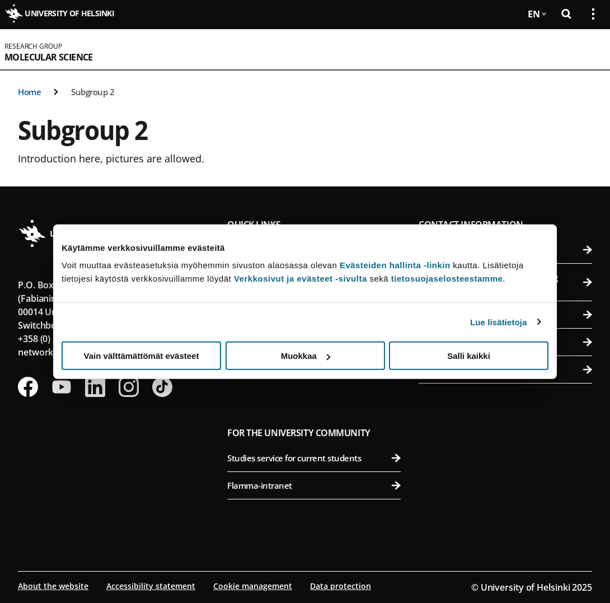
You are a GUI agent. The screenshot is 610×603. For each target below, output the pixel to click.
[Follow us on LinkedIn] (95, 387)
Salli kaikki (468, 356)
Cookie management (252, 586)
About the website (53, 586)
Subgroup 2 (92, 91)
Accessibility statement (150, 586)
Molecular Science (48, 57)
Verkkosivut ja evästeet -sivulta (300, 278)
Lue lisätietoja (498, 321)
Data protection (340, 586)
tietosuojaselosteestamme (447, 278)
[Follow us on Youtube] (61, 387)
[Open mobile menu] (588, 49)
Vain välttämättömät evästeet (141, 356)
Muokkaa (305, 356)
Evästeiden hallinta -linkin (395, 265)
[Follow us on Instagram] (129, 387)
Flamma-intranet (314, 485)
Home (29, 91)
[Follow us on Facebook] (28, 387)
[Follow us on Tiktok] (162, 387)
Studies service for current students (314, 458)
